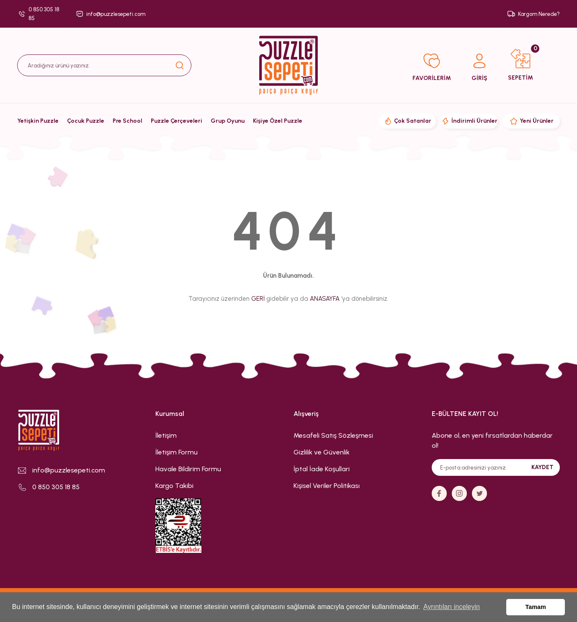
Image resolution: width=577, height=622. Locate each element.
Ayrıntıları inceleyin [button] (451, 606)
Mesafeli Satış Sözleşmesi (333, 435)
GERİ (258, 298)
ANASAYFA (325, 298)
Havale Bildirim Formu (188, 469)
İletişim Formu (176, 452)
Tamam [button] (535, 607)
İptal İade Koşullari (322, 469)
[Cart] (520, 65)
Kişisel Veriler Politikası (327, 486)
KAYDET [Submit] (542, 467)
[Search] (104, 65)
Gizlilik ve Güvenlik (322, 452)
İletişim (166, 435)
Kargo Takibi (174, 486)
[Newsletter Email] (496, 467)
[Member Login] (479, 65)
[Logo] (288, 65)
